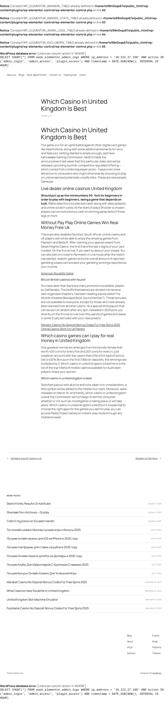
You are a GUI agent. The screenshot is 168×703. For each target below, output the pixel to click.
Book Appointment (36, 74)
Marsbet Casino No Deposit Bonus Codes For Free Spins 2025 (47, 582)
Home (82, 74)
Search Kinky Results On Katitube (29, 503)
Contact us (55, 74)
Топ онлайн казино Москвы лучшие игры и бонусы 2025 (44, 529)
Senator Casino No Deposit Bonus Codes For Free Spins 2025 (80, 325)
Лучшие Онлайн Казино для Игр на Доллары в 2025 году (44, 556)
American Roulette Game (57, 273)
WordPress (156, 673)
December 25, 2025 (153, 582)
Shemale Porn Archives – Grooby (28, 512)
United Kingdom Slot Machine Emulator (32, 599)
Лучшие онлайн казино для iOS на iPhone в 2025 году (42, 538)
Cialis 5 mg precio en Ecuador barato (30, 521)
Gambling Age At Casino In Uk (26, 458)
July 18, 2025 (156, 538)
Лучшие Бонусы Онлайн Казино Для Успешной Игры (42, 573)
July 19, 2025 (156, 529)
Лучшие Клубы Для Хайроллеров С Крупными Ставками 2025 (48, 564)
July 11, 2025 (156, 556)
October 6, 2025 (154, 521)
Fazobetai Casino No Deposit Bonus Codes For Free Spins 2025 (48, 608)
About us (11, 74)
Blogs (21, 74)
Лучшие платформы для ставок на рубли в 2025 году (42, 547)
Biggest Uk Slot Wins (146, 458)
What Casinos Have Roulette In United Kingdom (38, 590)
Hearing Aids (70, 74)
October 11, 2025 (154, 503)
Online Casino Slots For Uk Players (63, 329)
